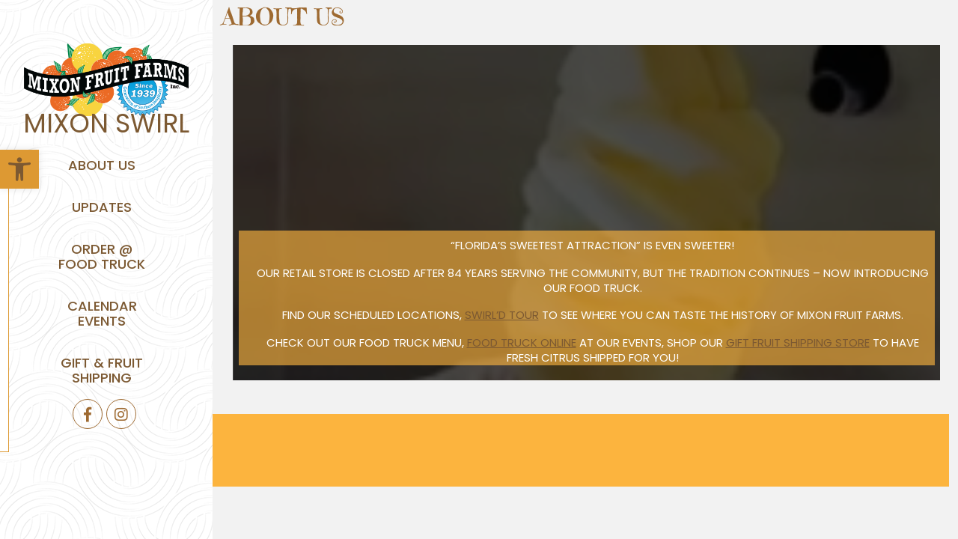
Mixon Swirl (106, 123)
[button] (19, 169)
